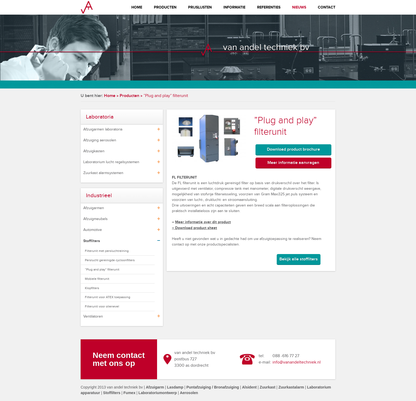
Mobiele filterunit (97, 279)
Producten (165, 7)
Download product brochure (293, 149)
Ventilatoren (93, 316)
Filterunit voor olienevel (102, 306)
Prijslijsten (200, 7)
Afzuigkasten (94, 151)
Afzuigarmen (93, 208)
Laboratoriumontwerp (157, 393)
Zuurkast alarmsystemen (103, 173)
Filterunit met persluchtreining (107, 251)
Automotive (92, 230)
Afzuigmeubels (95, 219)
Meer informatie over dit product (203, 222)
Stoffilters (91, 241)
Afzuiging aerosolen (99, 140)
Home (136, 7)
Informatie (234, 7)
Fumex (129, 393)
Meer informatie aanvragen (293, 162)
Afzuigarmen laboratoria (102, 129)
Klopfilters (92, 288)
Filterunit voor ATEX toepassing (107, 297)
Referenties (268, 7)
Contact (326, 7)
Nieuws (299, 7)
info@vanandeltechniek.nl (296, 362)
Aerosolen (189, 393)
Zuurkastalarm (291, 387)
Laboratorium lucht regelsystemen (111, 162)
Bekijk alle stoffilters (298, 259)
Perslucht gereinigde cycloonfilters (110, 260)
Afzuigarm (155, 387)
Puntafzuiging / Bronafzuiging (212, 387)
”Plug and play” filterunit (102, 269)
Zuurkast (267, 387)
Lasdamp (175, 387)
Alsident (249, 387)
